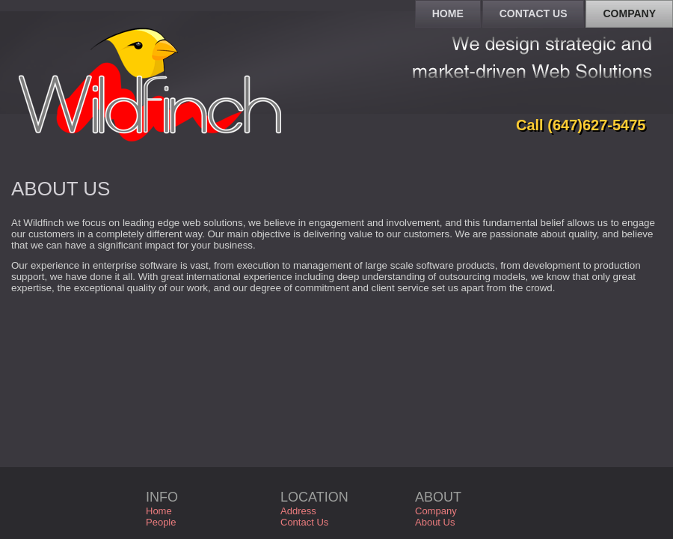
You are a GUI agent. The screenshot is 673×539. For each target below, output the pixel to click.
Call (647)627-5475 (580, 125)
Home (159, 511)
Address (298, 511)
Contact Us (304, 522)
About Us (435, 522)
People (161, 522)
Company (436, 511)
